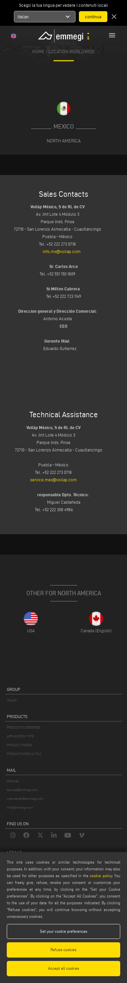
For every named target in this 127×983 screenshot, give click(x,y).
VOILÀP (12, 700)
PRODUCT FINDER (19, 745)
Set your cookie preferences (63, 931)
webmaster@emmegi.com (25, 799)
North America (64, 140)
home (38, 51)
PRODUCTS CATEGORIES (23, 727)
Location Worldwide (71, 51)
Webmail (13, 781)
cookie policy (101, 875)
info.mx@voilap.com (62, 251)
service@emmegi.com (22, 790)
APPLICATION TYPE (20, 736)
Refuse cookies (63, 949)
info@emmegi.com (20, 807)
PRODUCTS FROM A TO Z (24, 754)
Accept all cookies (63, 968)
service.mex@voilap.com (54, 479)
